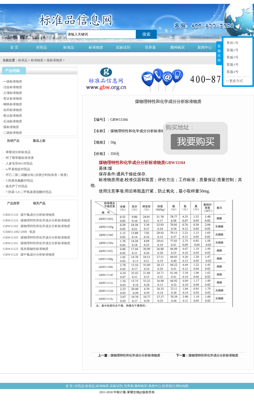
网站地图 (182, 386)
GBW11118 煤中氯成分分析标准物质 (29, 215)
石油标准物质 (12, 121)
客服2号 (232, 50)
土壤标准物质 (12, 93)
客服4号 (232, 72)
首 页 (14, 47)
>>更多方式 (234, 81)
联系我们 (168, 386)
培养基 (150, 47)
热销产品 (13, 141)
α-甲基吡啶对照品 (16, 169)
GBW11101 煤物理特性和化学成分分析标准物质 (36, 243)
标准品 (68, 47)
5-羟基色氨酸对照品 (18, 180)
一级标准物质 (12, 81)
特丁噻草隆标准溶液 (18, 158)
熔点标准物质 (12, 115)
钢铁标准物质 (12, 104)
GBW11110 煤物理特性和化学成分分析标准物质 (36, 220)
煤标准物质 (54, 60)
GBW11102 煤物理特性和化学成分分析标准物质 (36, 226)
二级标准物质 (12, 133)
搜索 (146, 34)
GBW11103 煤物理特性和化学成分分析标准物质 (36, 237)
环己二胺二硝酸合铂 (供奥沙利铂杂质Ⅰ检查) (35, 175)
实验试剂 (123, 47)
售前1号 (232, 43)
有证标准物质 (12, 98)
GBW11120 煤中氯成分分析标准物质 (29, 254)
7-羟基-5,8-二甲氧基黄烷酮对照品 (27, 192)
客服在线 (219, 53)
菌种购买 (177, 47)
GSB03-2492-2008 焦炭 (19, 232)
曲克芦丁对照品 (15, 186)
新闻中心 (204, 47)
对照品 (41, 47)
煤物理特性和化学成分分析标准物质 (135, 355)
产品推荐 (13, 203)
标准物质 (96, 47)
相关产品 (39, 203)
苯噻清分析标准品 (17, 152)
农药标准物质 (12, 110)
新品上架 (39, 141)
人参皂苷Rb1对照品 (18, 163)
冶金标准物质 (12, 87)
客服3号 (232, 57)
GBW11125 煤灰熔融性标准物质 (25, 249)
